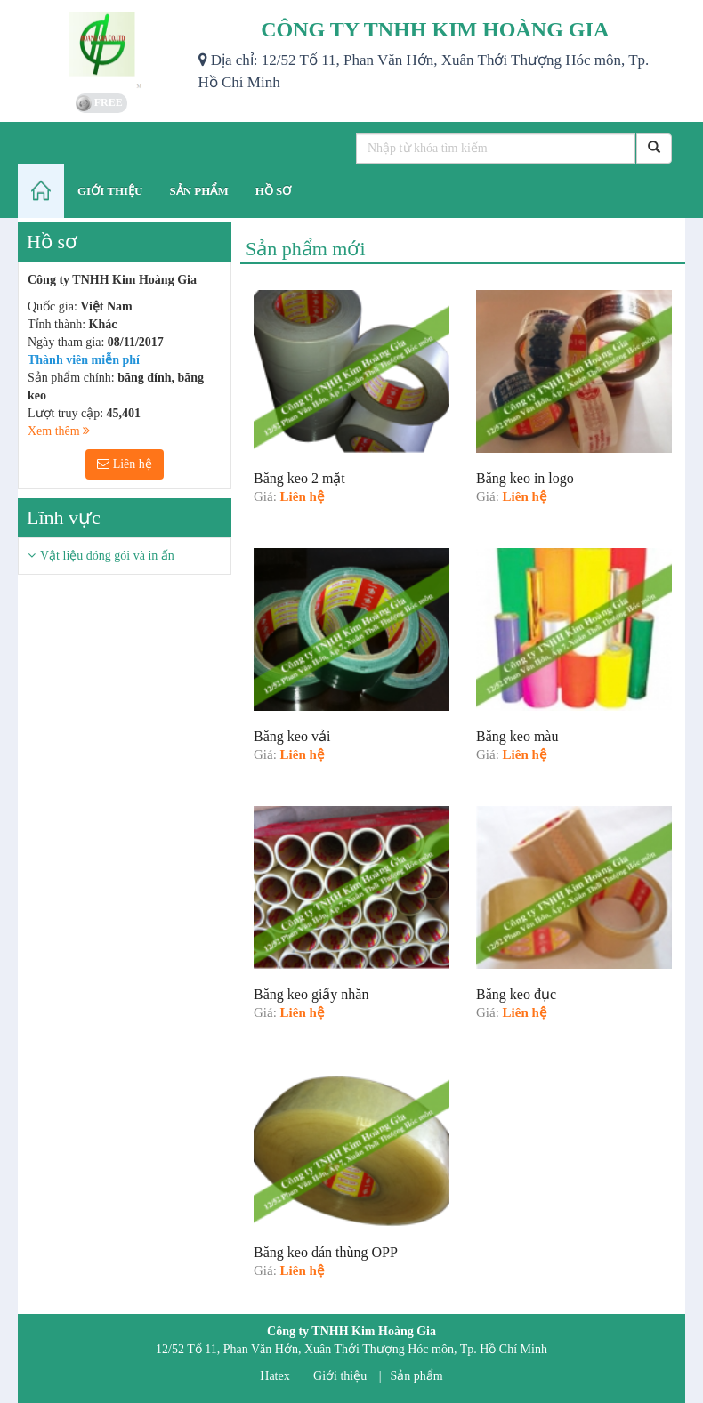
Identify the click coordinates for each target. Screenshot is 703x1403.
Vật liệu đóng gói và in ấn (107, 555)
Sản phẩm (417, 1376)
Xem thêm (59, 431)
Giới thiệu (340, 1376)
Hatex (274, 1376)
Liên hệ (124, 464)
